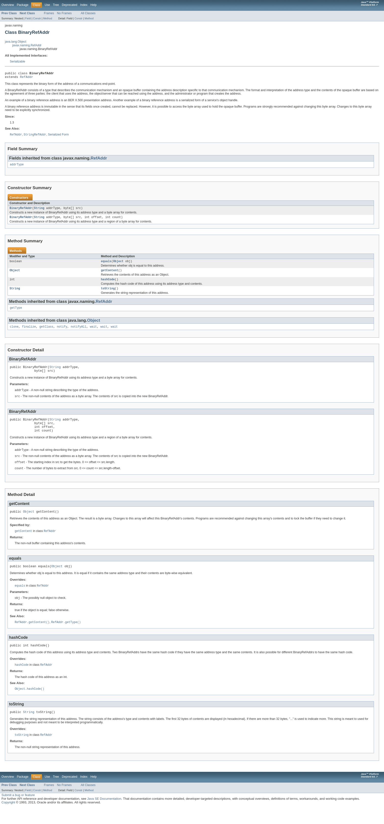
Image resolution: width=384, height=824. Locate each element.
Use (47, 5)
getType (16, 313)
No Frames (64, 13)
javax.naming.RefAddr (27, 45)
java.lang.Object (15, 41)
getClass (46, 333)
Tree (56, 5)
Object (118, 265)
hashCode (108, 284)
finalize (29, 333)
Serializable (17, 61)
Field (28, 18)
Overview (7, 5)
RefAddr (26, 78)
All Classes (88, 13)
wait (93, 333)
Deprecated (69, 5)
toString (108, 293)
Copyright (8, 819)
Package (22, 5)
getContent (109, 274)
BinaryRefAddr (21, 211)
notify (62, 333)
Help (93, 5)
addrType (17, 167)
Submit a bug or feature (18, 812)
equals (106, 265)
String (39, 211)
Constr (37, 18)
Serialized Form (58, 136)
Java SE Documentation (104, 815)
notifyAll (78, 333)
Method (47, 18)
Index (83, 5)
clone (14, 333)
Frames (49, 13)
